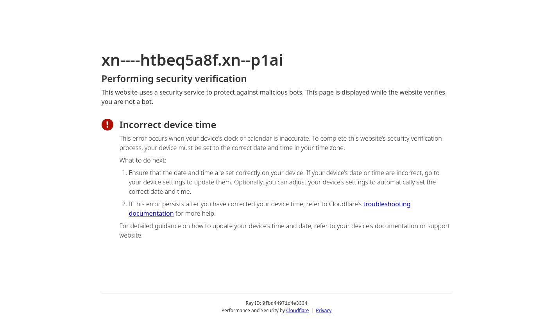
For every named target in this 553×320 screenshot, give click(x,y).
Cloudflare (297, 310)
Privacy (323, 310)
